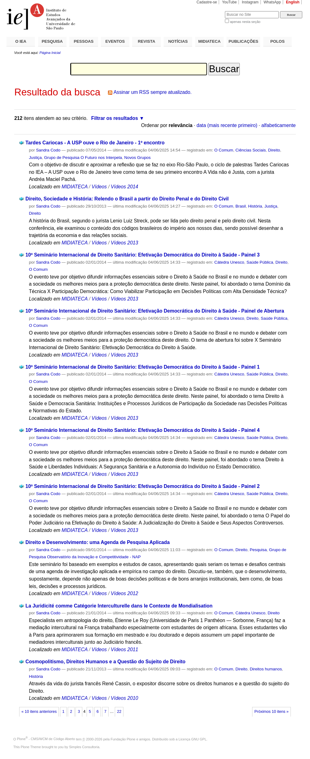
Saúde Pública (260, 262)
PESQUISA (52, 41)
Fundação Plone (123, 739)
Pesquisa (258, 549)
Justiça (35, 157)
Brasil (240, 206)
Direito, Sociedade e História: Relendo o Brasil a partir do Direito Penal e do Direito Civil (127, 198)
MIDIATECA (209, 41)
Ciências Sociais (250, 150)
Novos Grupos (137, 157)
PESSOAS (84, 41)
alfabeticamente (278, 125)
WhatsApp (272, 2)
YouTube (229, 2)
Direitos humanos (266, 669)
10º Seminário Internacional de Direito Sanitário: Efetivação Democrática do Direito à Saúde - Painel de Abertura (154, 311)
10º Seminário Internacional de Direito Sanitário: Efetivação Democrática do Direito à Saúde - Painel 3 (142, 254)
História (255, 206)
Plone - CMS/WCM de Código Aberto (46, 739)
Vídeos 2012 (124, 593)
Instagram (250, 2)
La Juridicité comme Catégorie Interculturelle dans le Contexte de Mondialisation (118, 605)
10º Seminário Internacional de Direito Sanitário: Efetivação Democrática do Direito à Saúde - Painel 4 (142, 430)
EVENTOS (115, 41)
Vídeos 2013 (124, 242)
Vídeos (99, 186)
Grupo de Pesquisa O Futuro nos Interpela (83, 157)
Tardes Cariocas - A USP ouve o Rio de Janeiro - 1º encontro (94, 142)
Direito (274, 150)
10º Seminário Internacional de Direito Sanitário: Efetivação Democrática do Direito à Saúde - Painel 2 (142, 486)
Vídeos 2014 (124, 186)
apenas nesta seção (245, 22)
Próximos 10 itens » (271, 711)
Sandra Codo (48, 150)
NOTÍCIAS (178, 41)
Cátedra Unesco (229, 262)
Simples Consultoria (84, 747)
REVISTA (146, 41)
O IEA (20, 41)
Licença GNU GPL (192, 739)
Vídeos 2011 (124, 649)
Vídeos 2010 (124, 698)
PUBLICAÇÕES (243, 41)
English (292, 2)
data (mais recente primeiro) (226, 125)
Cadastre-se (206, 2)
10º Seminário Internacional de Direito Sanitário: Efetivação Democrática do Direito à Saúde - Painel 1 (142, 367)
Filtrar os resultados (114, 118)
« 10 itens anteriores (39, 711)
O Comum (223, 150)
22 (119, 711)
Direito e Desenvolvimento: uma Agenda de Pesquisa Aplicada (97, 542)
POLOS (277, 41)
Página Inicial (49, 53)
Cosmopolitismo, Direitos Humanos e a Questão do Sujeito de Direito (105, 661)
